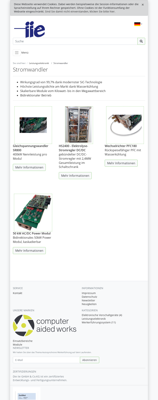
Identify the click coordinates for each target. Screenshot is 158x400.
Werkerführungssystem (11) (99, 322)
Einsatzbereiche (23, 341)
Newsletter (88, 300)
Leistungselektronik (94, 318)
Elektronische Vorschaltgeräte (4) (102, 315)
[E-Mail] (46, 360)
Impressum (89, 293)
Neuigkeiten (89, 304)
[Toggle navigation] (17, 52)
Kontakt (17, 293)
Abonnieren (89, 360)
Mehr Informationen (29, 167)
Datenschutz (89, 296)
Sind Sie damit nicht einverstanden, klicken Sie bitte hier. (80, 11)
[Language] (138, 24)
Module (17, 344)
